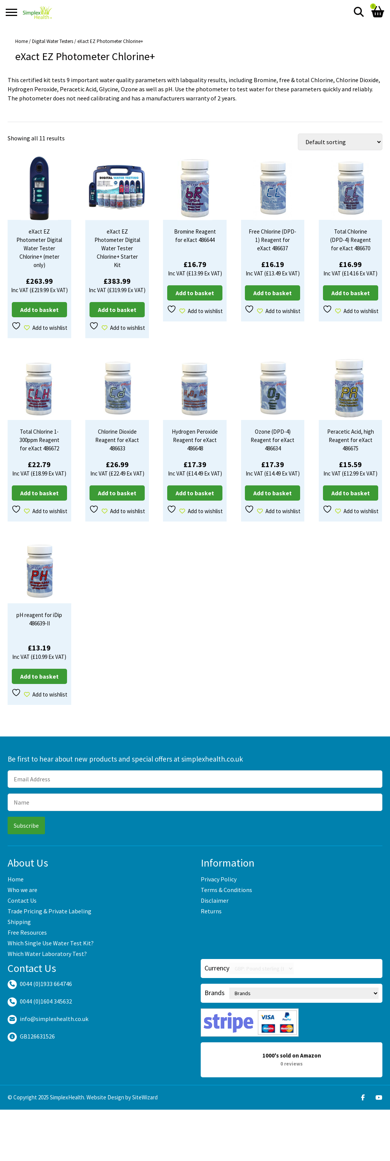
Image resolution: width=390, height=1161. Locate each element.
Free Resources (27, 932)
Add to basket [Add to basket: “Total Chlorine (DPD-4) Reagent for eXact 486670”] (350, 293)
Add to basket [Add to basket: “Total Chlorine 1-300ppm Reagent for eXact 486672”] (39, 493)
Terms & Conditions (226, 890)
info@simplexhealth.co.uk (54, 1019)
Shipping (19, 922)
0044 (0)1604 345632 (46, 1001)
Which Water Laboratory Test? (47, 953)
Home (21, 41)
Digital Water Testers (52, 41)
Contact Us (22, 900)
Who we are (22, 890)
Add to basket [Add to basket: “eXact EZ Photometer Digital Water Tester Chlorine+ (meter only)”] (39, 309)
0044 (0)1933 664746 (46, 984)
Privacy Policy (219, 879)
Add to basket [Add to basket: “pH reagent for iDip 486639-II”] (39, 676)
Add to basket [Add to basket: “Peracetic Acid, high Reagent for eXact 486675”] (350, 493)
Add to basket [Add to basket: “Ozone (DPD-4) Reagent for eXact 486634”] (272, 493)
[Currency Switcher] (261, 968)
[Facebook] (363, 1097)
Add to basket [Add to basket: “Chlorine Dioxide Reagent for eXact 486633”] (117, 493)
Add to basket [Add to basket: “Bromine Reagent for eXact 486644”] (195, 293)
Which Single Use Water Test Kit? (51, 943)
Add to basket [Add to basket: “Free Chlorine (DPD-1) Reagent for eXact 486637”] (272, 293)
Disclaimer (215, 900)
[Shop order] (340, 142)
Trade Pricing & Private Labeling (49, 911)
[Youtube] (379, 1097)
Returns (211, 911)
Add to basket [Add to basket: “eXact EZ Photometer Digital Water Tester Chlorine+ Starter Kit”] (117, 309)
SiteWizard (145, 1097)
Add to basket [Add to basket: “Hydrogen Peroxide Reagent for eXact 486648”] (195, 493)
